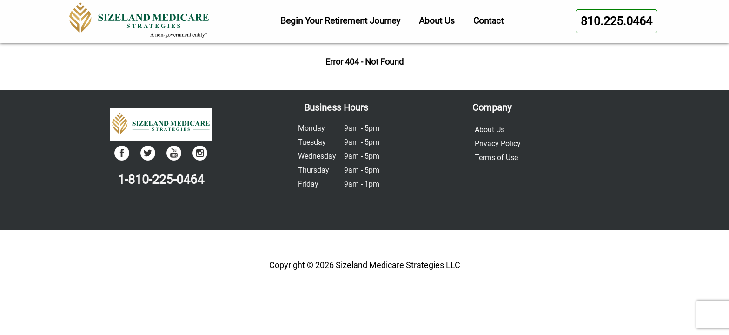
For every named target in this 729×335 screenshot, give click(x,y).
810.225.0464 (616, 21)
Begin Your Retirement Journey (340, 20)
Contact (488, 20)
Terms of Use (496, 157)
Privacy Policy (498, 143)
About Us (437, 20)
